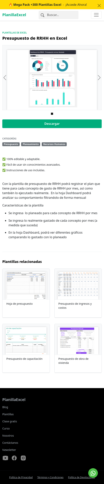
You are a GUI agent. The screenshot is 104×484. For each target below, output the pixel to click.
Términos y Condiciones (50, 477)
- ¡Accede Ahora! (48, 4)
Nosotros (8, 435)
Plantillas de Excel (14, 32)
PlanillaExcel (14, 14)
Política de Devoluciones (81, 477)
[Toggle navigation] (96, 15)
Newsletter (9, 450)
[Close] (99, 5)
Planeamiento (31, 144)
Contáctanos (10, 443)
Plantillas (8, 414)
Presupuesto (11, 144)
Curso (6, 428)
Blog (5, 407)
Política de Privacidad (21, 477)
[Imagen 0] (52, 114)
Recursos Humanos (54, 144)
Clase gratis (9, 421)
